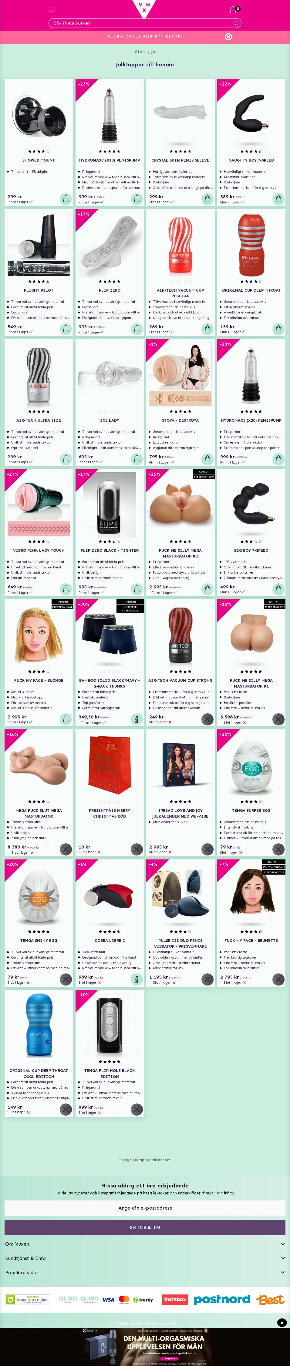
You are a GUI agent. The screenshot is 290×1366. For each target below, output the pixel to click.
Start (140, 51)
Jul (154, 51)
